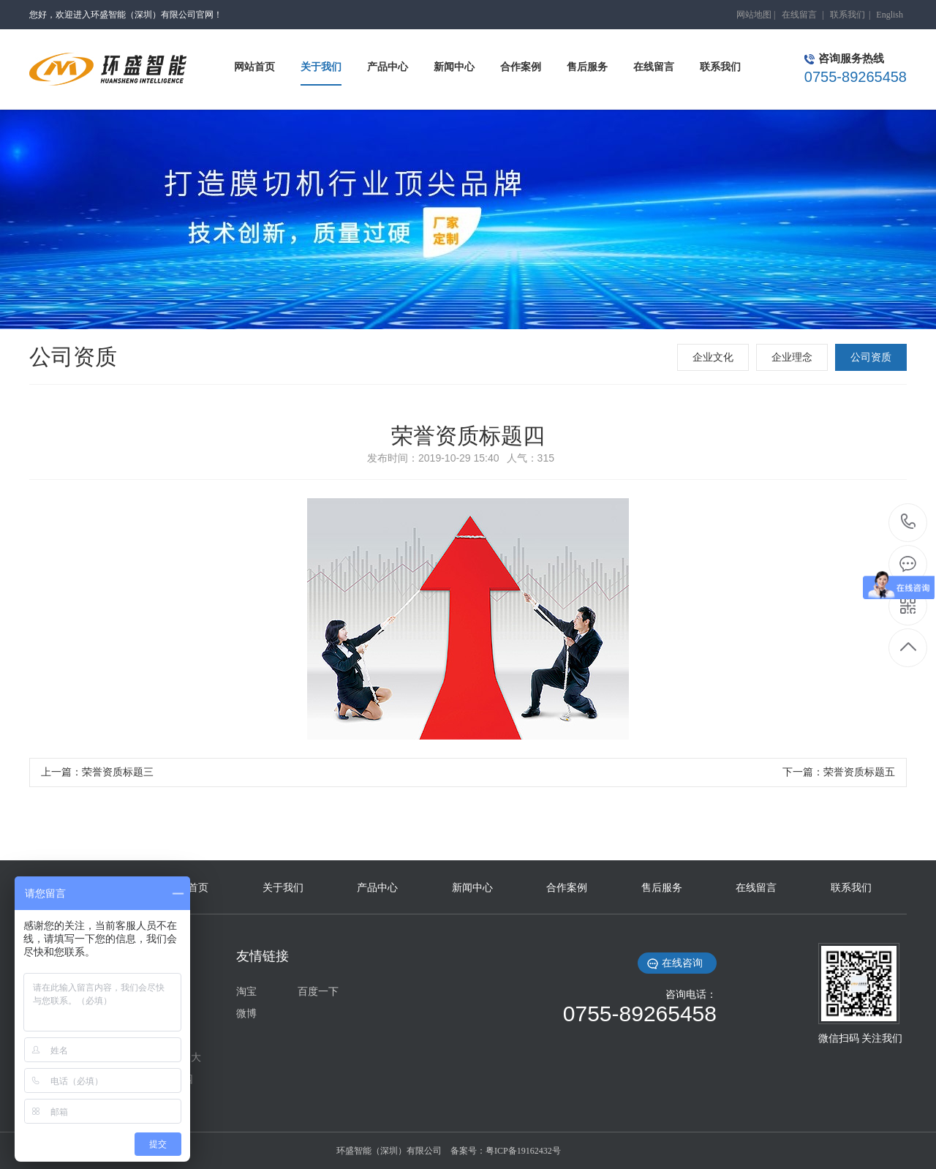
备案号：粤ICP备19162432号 (505, 1151)
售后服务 (661, 887)
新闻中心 (472, 887)
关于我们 (283, 887)
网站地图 (753, 15)
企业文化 (712, 357)
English (889, 15)
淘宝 (246, 991)
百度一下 (318, 991)
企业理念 (791, 357)
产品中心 (377, 887)
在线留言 (799, 15)
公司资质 (870, 357)
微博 (246, 1013)
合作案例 (566, 887)
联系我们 (847, 15)
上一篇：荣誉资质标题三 (97, 772)
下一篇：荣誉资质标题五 (838, 772)
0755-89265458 (908, 522)
